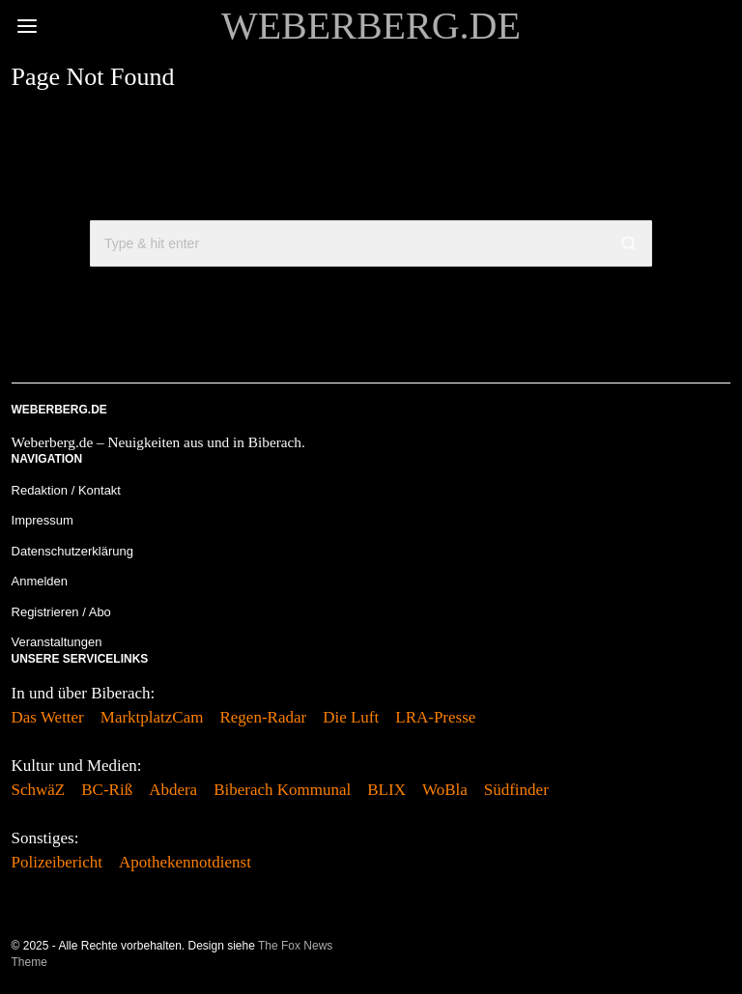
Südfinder (516, 790)
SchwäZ (39, 790)
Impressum (42, 520)
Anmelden (40, 581)
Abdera (173, 790)
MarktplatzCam (152, 717)
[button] (629, 243)
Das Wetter (48, 717)
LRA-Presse (435, 717)
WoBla (445, 790)
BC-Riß (106, 790)
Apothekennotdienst (185, 862)
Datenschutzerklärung (72, 551)
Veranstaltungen (57, 642)
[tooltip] (718, 954)
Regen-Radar (262, 717)
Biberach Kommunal (282, 790)
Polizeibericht (57, 862)
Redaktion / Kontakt (66, 490)
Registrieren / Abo (61, 612)
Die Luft (351, 717)
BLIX (386, 790)
